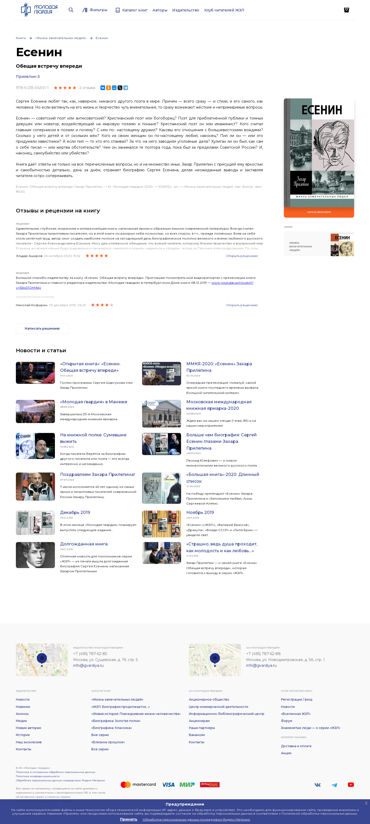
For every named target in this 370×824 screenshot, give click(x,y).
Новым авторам (28, 728)
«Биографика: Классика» (111, 728)
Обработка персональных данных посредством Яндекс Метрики (60, 780)
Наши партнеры (202, 728)
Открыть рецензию (242, 256)
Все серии (100, 749)
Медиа (21, 721)
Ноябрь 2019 (200, 512)
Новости (23, 699)
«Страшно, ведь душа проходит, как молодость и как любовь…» (221, 547)
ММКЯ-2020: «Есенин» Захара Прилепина (219, 367)
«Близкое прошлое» (108, 742)
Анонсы (22, 714)
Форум (286, 721)
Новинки (23, 707)
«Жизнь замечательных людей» (60, 38)
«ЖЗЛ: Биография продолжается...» (120, 707)
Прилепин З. (28, 76)
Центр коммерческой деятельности (218, 707)
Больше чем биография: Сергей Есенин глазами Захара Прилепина (221, 441)
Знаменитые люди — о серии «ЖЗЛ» (310, 728)
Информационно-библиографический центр (226, 714)
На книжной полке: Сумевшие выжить (93, 438)
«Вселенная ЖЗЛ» (296, 714)
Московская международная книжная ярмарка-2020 (219, 405)
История (23, 735)
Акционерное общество (209, 699)
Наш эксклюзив (29, 742)
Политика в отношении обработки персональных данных (55, 772)
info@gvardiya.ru (88, 665)
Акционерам (199, 721)
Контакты (23, 749)
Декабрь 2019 (75, 512)
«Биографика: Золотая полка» (116, 721)
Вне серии (100, 735)
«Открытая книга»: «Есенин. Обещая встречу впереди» (90, 367)
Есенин (102, 38)
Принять (128, 819)
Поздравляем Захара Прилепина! (97, 474)
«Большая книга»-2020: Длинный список (222, 478)
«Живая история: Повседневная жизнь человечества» (136, 714)
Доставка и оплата (296, 746)
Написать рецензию (42, 328)
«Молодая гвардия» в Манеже (93, 401)
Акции (286, 753)
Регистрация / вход (296, 699)
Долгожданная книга (84, 544)
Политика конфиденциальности (38, 776)
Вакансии (197, 735)
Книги (21, 38)
